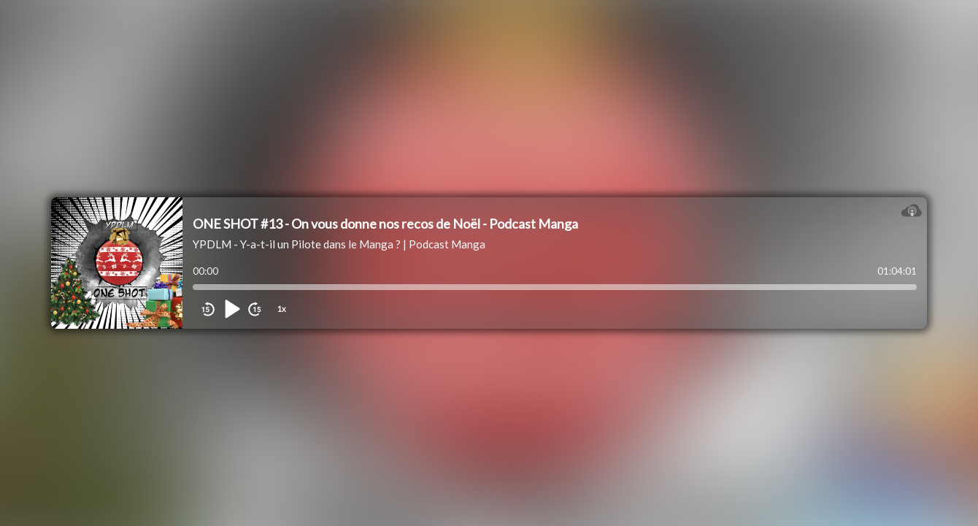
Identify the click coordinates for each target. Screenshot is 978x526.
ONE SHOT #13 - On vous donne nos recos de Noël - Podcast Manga (385, 224)
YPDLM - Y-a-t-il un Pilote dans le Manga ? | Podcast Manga (339, 244)
